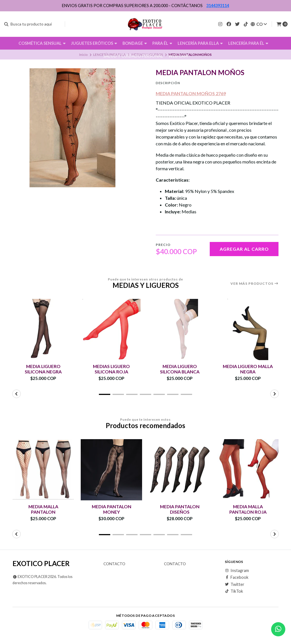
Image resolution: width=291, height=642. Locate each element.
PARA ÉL (162, 43)
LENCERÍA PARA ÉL (248, 43)
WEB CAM (178, 56)
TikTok (234, 591)
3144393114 (217, 5)
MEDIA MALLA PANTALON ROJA (248, 509)
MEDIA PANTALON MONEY (112, 509)
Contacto (114, 564)
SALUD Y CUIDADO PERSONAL (133, 56)
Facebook (236, 577)
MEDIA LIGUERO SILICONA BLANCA (179, 368)
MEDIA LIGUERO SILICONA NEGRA (43, 368)
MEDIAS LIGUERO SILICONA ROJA (111, 368)
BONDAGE (134, 43)
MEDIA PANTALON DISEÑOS (180, 509)
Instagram (237, 571)
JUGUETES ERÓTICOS (94, 43)
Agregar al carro (244, 249)
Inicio (83, 54)
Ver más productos (254, 283)
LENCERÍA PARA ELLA (200, 43)
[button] (104, 394)
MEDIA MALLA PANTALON (43, 509)
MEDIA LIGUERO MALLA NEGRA (248, 368)
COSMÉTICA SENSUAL (42, 43)
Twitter (234, 584)
